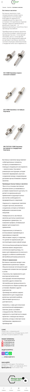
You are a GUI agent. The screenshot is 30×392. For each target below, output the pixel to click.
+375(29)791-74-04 (8, 344)
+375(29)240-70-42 (8, 346)
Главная (4, 7)
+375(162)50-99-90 (8, 340)
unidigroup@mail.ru (8, 357)
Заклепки (9, 7)
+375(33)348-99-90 (8, 342)
